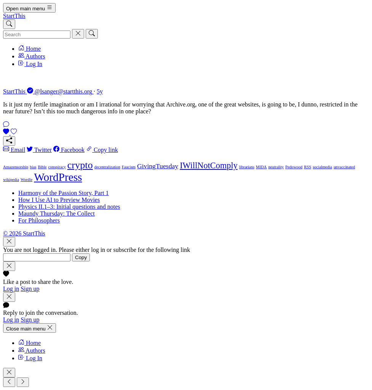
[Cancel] (78, 34)
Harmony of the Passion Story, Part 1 (63, 193)
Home (29, 48)
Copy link (102, 150)
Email (14, 150)
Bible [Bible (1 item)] (42, 167)
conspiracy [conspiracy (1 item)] (57, 167)
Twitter (39, 150)
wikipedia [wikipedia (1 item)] (11, 179)
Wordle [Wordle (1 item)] (26, 179)
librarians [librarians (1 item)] (246, 167)
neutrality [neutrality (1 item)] (276, 167)
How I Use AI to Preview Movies (59, 200)
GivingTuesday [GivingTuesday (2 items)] (157, 166)
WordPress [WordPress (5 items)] (58, 177)
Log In (30, 64)
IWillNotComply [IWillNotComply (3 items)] (209, 165)
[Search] (9, 24)
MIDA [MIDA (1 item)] (261, 167)
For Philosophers (39, 220)
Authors (31, 56)
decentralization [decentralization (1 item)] (107, 167)
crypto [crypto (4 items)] (80, 165)
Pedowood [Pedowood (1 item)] (293, 167)
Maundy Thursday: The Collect (56, 213)
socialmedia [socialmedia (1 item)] (322, 167)
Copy (81, 257)
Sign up (30, 288)
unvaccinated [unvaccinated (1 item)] (344, 167)
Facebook (69, 150)
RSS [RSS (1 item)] (307, 167)
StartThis (14, 16)
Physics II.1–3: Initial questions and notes (69, 206)
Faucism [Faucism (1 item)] (129, 167)
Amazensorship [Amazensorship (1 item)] (15, 167)
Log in (11, 288)
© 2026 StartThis (24, 233)
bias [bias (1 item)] (33, 167)
